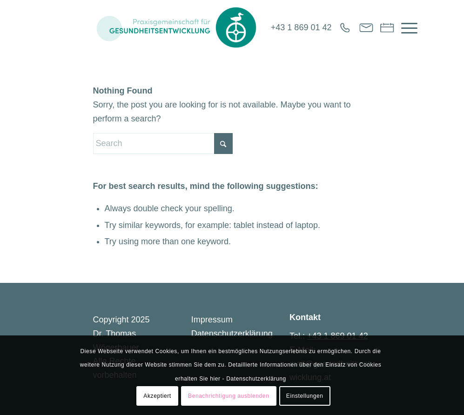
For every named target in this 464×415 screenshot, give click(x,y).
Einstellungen (304, 396)
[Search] (163, 143)
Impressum (212, 319)
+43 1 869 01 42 (301, 27)
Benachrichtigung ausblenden (228, 396)
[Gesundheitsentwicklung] (176, 27)
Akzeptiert (157, 396)
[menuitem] (406, 27)
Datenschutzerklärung (232, 333)
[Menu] (406, 27)
